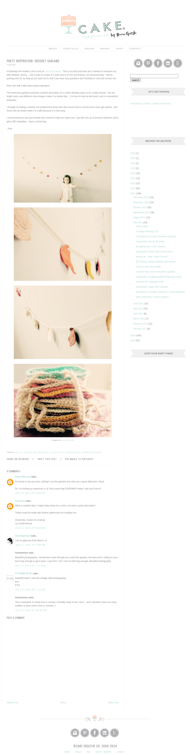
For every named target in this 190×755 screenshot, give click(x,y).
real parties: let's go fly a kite (150, 241)
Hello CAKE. (142, 226)
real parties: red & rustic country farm (154, 251)
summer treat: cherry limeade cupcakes (155, 271)
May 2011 (138, 308)
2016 (133, 168)
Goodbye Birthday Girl (147, 231)
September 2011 (141, 212)
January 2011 (140, 328)
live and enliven (67, 440)
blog (19, 453)
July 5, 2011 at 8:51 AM (30, 493)
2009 (133, 340)
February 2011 (140, 323)
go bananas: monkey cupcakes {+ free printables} (160, 292)
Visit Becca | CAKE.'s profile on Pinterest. (150, 103)
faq (88, 752)
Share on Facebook (18, 459)
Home (63, 702)
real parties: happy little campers (152, 287)
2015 (133, 173)
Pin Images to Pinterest (79, 459)
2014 (133, 178)
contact (120, 752)
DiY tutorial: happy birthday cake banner (156, 261)
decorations (41, 453)
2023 (133, 158)
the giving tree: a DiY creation (150, 246)
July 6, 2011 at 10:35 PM (31, 610)
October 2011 (140, 207)
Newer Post (12, 702)
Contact (135, 49)
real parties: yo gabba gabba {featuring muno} (158, 276)
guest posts (57, 453)
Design (89, 49)
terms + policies (103, 752)
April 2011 (138, 313)
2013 (133, 183)
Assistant (20, 501)
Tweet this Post (47, 459)
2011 (133, 193)
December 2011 (141, 197)
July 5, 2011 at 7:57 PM (30, 565)
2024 (133, 153)
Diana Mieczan (23, 476)
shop (119, 49)
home (67, 752)
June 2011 (138, 303)
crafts (27, 453)
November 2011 (141, 202)
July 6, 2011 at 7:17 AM (30, 589)
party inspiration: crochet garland (152, 297)
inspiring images (91, 453)
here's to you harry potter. (148, 266)
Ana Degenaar (22, 536)
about (53, 49)
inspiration (73, 453)
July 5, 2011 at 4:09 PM (30, 545)
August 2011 (139, 217)
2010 (133, 335)
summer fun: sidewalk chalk (149, 281)
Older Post (113, 702)
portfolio (71, 49)
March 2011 (139, 318)
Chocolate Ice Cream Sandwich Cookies (156, 236)
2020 (133, 163)
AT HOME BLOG (23, 573)
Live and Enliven (53, 71)
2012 (133, 188)
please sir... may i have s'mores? (152, 256)
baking (105, 49)
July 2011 (138, 222)
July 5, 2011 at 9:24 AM (30, 528)
